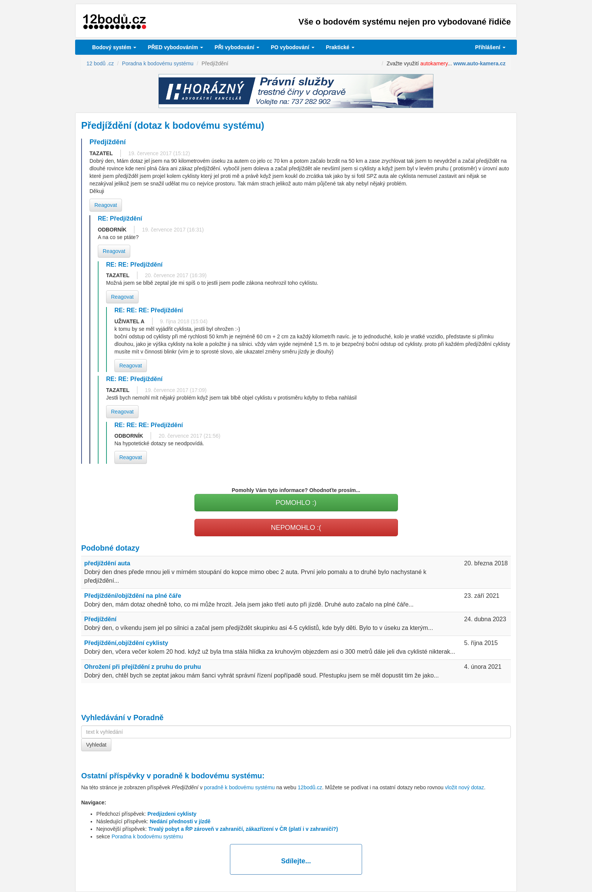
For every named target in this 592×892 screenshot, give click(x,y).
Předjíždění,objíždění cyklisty (126, 643)
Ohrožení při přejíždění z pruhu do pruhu (142, 667)
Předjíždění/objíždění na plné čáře (132, 596)
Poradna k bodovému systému (147, 836)
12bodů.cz (310, 787)
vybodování (236, 47)
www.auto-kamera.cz (479, 63)
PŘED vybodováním (175, 47)
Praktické (340, 47)
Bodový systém (114, 47)
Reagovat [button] (105, 205)
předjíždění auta (107, 563)
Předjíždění (100, 619)
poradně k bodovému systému (207, 776)
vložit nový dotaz (464, 787)
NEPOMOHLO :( (296, 527)
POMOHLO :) (296, 502)
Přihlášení (490, 47)
